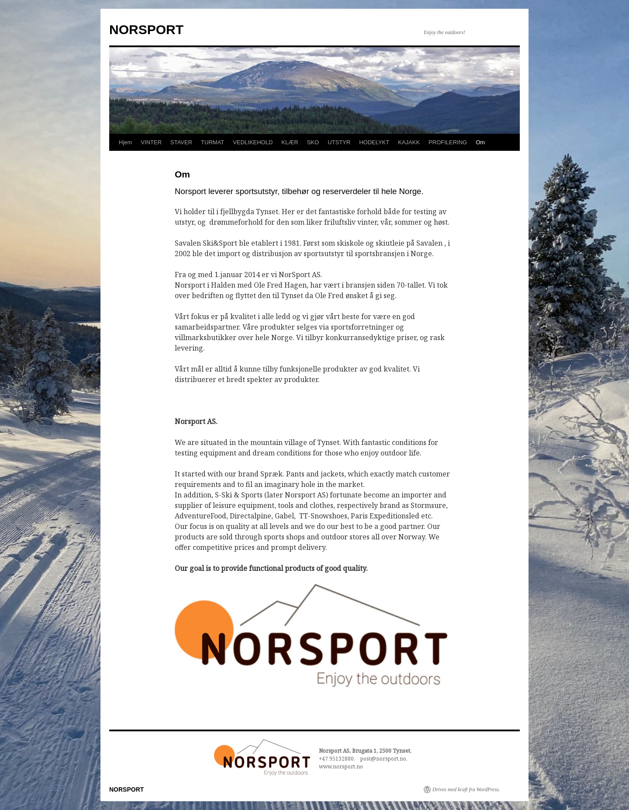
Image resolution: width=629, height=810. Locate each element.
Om (480, 142)
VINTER (151, 142)
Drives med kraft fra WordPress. (466, 789)
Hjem (125, 142)
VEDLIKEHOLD (253, 142)
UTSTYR (339, 142)
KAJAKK (409, 142)
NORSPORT (146, 29)
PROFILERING (448, 142)
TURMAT (212, 142)
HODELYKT (374, 142)
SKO (313, 142)
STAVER (181, 142)
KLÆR (289, 142)
